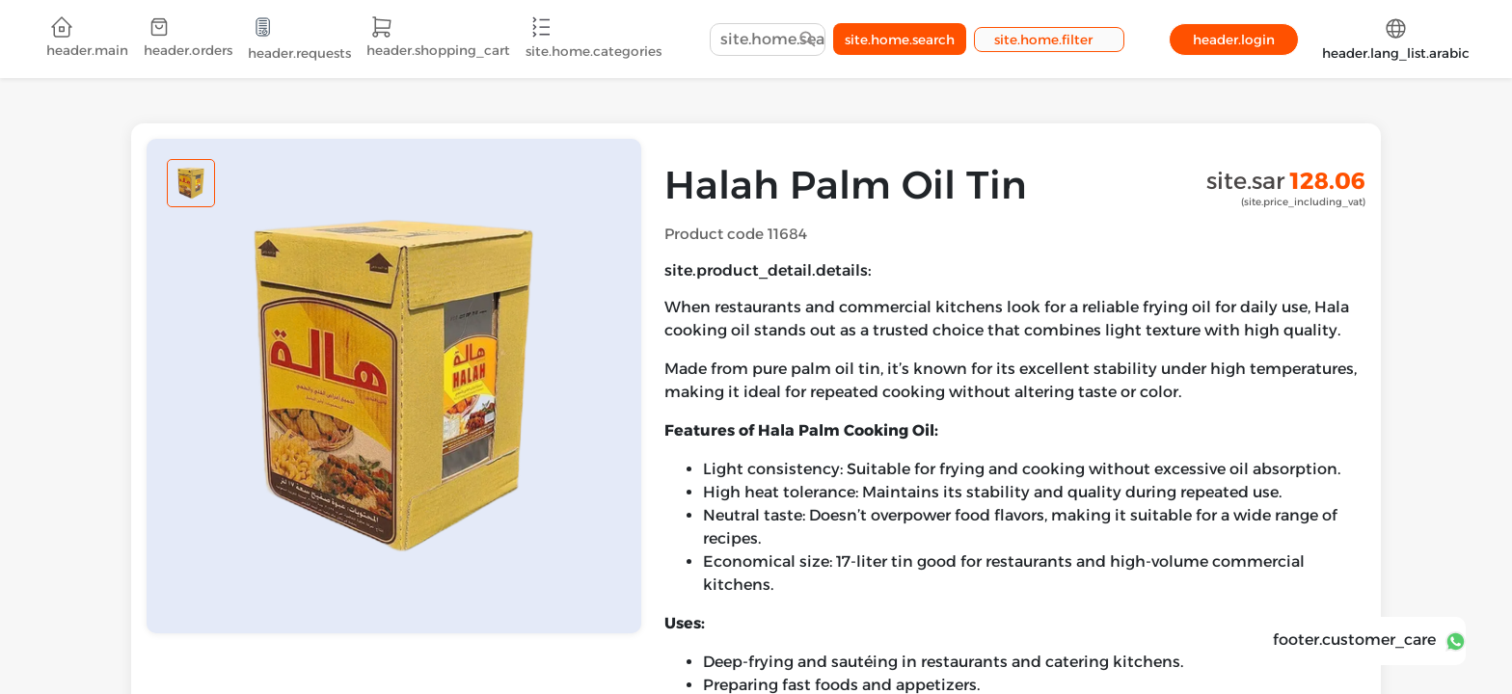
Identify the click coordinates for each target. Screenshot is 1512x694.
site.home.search (900, 39)
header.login (1234, 39)
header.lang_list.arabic (1396, 38)
